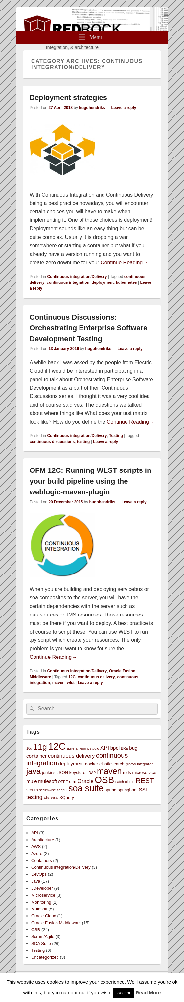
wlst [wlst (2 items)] (47, 798)
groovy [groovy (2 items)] (131, 764)
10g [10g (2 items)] (29, 748)
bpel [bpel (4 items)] (115, 748)
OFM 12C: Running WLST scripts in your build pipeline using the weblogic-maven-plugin (90, 481)
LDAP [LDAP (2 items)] (91, 773)
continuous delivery (96, 677)
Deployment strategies (68, 98)
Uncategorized (45, 957)
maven (58, 682)
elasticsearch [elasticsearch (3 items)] (111, 764)
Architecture (42, 839)
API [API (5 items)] (104, 748)
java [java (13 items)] (33, 771)
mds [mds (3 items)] (127, 772)
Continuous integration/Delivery (77, 276)
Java (35, 881)
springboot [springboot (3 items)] (128, 789)
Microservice (43, 895)
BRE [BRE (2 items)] (124, 748)
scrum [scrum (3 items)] (32, 789)
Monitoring (41, 902)
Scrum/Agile (42, 936)
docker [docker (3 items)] (91, 764)
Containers (41, 860)
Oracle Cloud (43, 915)
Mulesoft (39, 909)
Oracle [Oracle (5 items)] (86, 781)
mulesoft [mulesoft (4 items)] (47, 781)
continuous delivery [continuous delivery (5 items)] (71, 756)
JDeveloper (42, 888)
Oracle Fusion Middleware (56, 922)
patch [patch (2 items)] (119, 781)
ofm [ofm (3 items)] (72, 781)
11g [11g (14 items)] (40, 746)
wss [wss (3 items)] (54, 797)
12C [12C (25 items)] (57, 746)
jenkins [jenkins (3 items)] (49, 772)
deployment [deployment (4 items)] (71, 763)
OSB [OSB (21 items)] (104, 780)
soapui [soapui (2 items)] (62, 790)
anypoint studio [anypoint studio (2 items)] (87, 748)
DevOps (39, 874)
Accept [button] (123, 993)
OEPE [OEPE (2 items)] (63, 781)
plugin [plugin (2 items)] (129, 781)
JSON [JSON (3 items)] (62, 772)
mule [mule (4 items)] (31, 781)
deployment (103, 282)
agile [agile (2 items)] (71, 748)
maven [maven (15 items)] (109, 771)
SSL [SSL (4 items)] (144, 789)
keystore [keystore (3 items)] (77, 772)
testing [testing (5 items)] (34, 797)
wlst (70, 682)
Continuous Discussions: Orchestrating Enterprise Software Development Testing (88, 328)
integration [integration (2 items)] (145, 764)
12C (72, 677)
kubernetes (126, 282)
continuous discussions (52, 441)
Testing (116, 435)
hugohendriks (92, 107)
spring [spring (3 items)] (111, 789)
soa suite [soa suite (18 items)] (86, 788)
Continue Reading (124, 262)
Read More (148, 992)
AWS (36, 846)
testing (83, 441)
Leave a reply (123, 107)
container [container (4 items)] (36, 756)
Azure (36, 853)
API (34, 832)
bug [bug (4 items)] (133, 748)
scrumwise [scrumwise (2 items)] (47, 790)
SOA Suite (41, 943)
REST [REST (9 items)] (145, 780)
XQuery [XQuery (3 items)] (66, 797)
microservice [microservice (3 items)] (144, 772)
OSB (35, 929)
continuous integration (68, 282)
